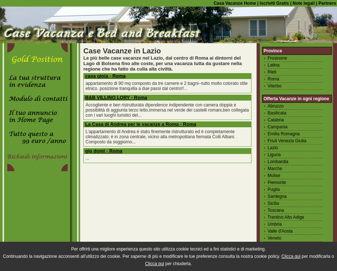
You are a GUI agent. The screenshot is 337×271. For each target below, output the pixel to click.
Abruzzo (276, 106)
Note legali (303, 3)
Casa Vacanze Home (234, 3)
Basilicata (277, 113)
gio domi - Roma (103, 151)
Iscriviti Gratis (273, 3)
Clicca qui (290, 256)
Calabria (276, 120)
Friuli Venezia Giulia (287, 140)
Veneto (274, 238)
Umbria (275, 224)
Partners (327, 3)
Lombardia (278, 161)
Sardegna (277, 196)
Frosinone (277, 58)
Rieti (272, 72)
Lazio (273, 147)
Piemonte (277, 182)
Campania (278, 126)
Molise (274, 175)
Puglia (274, 189)
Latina (274, 65)
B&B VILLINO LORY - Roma (116, 97)
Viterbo (274, 86)
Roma (273, 79)
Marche (275, 168)
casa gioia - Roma (105, 76)
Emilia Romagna (284, 133)
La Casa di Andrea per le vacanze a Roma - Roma (140, 124)
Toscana (276, 210)
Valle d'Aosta (280, 231)
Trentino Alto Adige (286, 217)
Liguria (274, 154)
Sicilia (273, 203)
